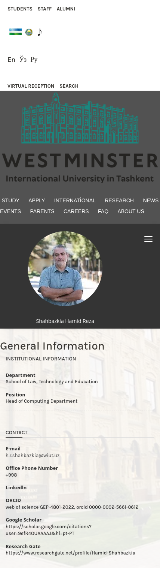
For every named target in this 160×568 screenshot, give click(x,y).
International (75, 200)
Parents (42, 211)
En (11, 59)
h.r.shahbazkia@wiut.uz (32, 455)
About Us (130, 211)
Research (119, 200)
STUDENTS (20, 9)
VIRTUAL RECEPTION (30, 86)
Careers (76, 211)
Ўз (23, 59)
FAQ (103, 211)
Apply (36, 200)
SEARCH (69, 86)
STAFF (44, 9)
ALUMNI (66, 9)
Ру (33, 59)
